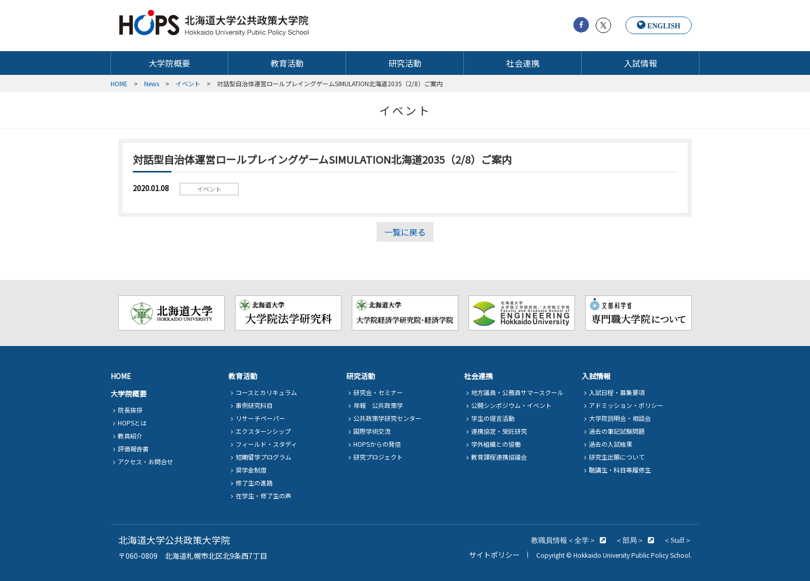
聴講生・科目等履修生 (620, 469)
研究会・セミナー (378, 392)
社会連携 (522, 63)
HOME (121, 376)
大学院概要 (169, 63)
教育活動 (287, 63)
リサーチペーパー (260, 418)
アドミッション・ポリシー (626, 405)
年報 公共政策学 (378, 405)
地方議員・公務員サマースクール (517, 392)
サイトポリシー (494, 554)
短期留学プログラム (263, 456)
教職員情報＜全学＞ (563, 540)
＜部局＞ (629, 540)
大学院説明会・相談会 (620, 418)
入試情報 (640, 63)
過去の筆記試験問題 (617, 431)
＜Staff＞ (677, 540)
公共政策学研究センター (387, 418)
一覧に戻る (405, 232)
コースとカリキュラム (266, 392)
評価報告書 (133, 448)
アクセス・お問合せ (145, 461)
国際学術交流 (372, 431)
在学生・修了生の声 (263, 495)
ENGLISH (663, 25)
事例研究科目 (254, 405)
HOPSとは (132, 422)
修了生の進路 (254, 482)
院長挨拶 (130, 409)
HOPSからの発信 (377, 443)
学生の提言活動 (493, 418)
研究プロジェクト (378, 456)
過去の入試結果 (610, 443)
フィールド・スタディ (266, 443)
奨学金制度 (251, 469)
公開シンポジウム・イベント (511, 405)
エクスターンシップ (263, 431)
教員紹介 (130, 435)
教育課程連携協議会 (499, 456)
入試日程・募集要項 (617, 392)
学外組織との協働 (496, 443)
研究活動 (405, 63)
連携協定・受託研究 (499, 431)
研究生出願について (617, 456)
